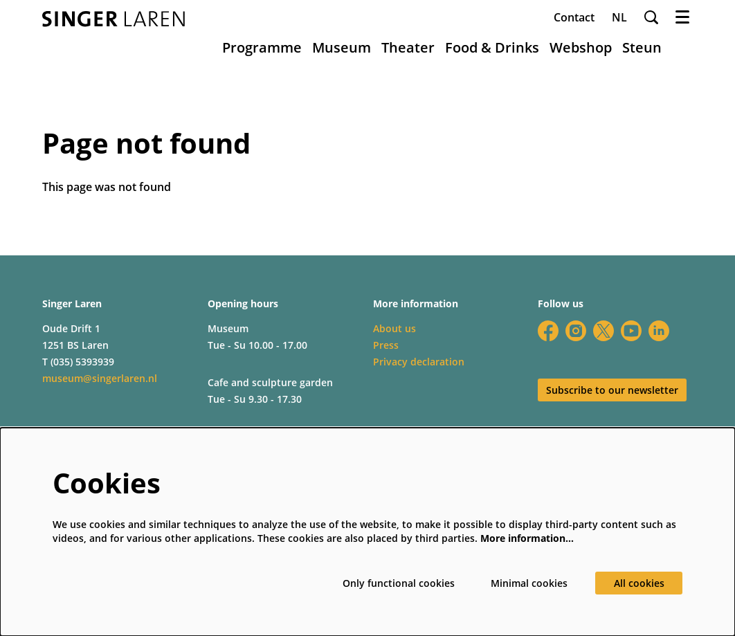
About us (394, 328)
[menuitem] (262, 47)
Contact (574, 17)
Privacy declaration (418, 361)
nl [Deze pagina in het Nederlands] (619, 17)
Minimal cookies (529, 583)
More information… (527, 538)
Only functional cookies (399, 583)
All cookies (639, 583)
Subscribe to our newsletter (612, 390)
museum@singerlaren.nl (99, 378)
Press (386, 345)
